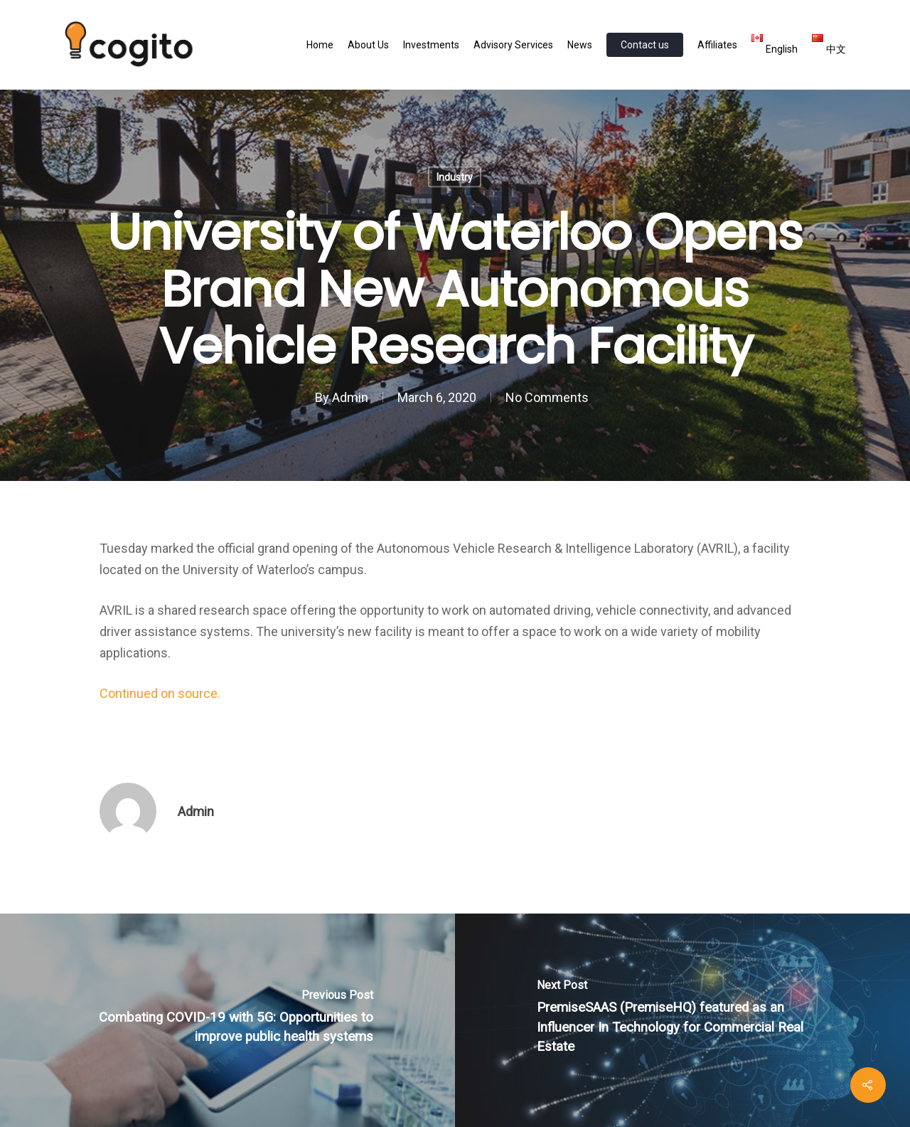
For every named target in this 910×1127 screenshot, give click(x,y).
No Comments (547, 397)
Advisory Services (513, 45)
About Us (368, 45)
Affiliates (717, 45)
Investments (431, 45)
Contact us (645, 45)
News (579, 45)
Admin (350, 397)
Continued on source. (160, 693)
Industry (455, 177)
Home (319, 45)
